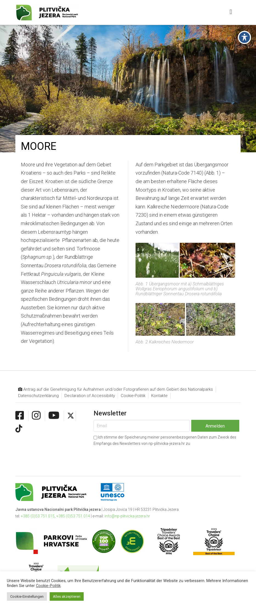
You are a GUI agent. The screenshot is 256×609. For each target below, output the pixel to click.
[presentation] (135, 456)
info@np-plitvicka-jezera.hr (127, 516)
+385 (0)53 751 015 (38, 516)
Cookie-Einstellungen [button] (27, 596)
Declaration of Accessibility (89, 395)
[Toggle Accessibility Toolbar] (244, 14)
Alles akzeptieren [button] (66, 596)
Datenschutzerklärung (38, 395)
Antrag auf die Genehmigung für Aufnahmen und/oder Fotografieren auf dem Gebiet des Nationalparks (115, 389)
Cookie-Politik (133, 395)
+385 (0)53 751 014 (73, 516)
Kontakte (159, 395)
